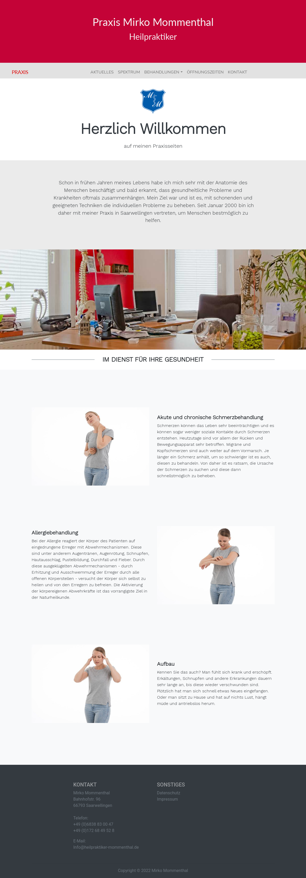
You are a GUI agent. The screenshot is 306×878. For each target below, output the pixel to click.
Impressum (167, 799)
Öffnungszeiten (205, 72)
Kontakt (237, 72)
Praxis (20, 72)
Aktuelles (102, 72)
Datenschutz (168, 792)
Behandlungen (161, 72)
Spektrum (129, 72)
